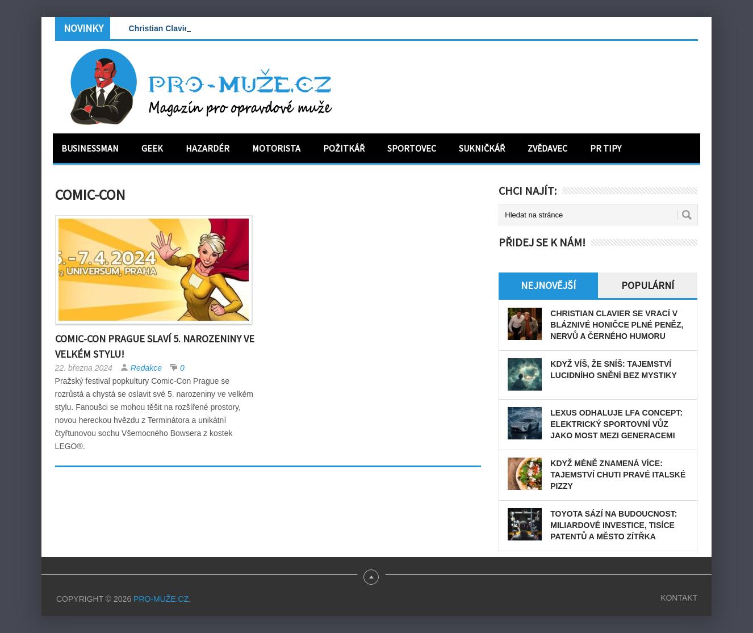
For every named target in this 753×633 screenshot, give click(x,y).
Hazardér (207, 148)
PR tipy (605, 148)
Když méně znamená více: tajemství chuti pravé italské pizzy (617, 475)
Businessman (90, 148)
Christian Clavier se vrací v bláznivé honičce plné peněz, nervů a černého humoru (616, 325)
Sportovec (411, 148)
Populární (647, 285)
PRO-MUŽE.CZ (161, 598)
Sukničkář (482, 148)
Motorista (276, 148)
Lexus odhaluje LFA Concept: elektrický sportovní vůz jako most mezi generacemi (616, 424)
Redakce (146, 367)
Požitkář (344, 148)
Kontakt (678, 597)
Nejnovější (548, 285)
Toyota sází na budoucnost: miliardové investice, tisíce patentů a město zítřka (613, 525)
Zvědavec (547, 148)
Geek (152, 148)
